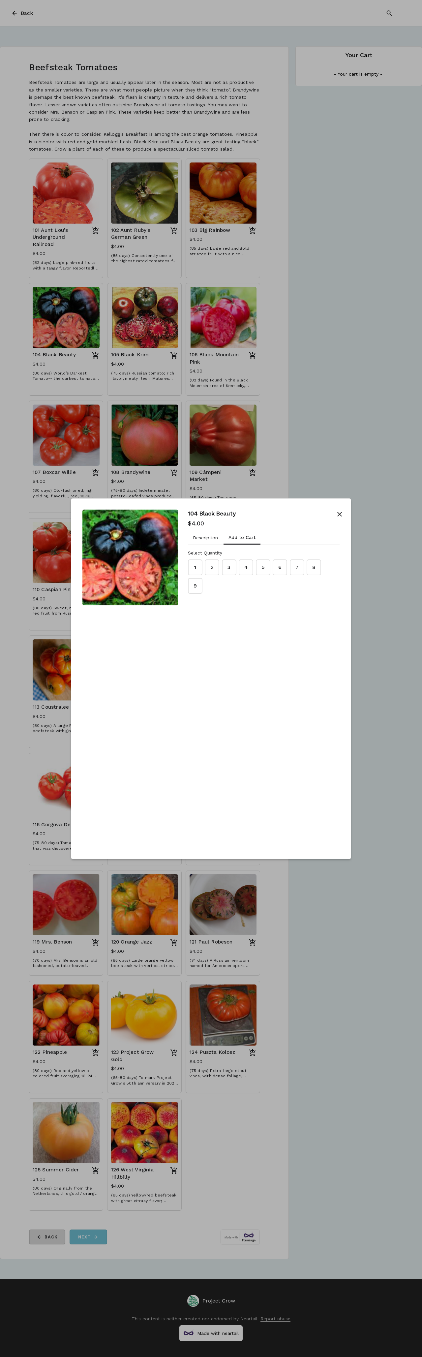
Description (205, 537)
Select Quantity (205, 553)
